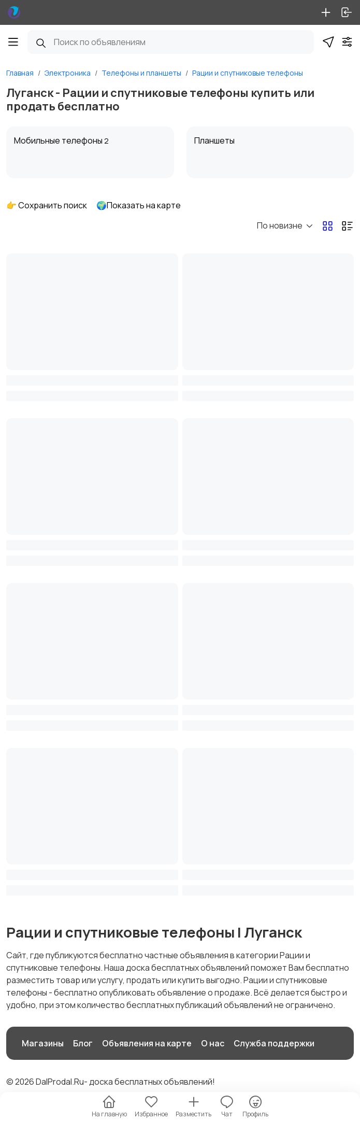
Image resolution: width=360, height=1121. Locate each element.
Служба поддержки (274, 1043)
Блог (83, 1043)
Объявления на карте (147, 1043)
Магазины (43, 1043)
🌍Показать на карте (138, 205)
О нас (212, 1043)
